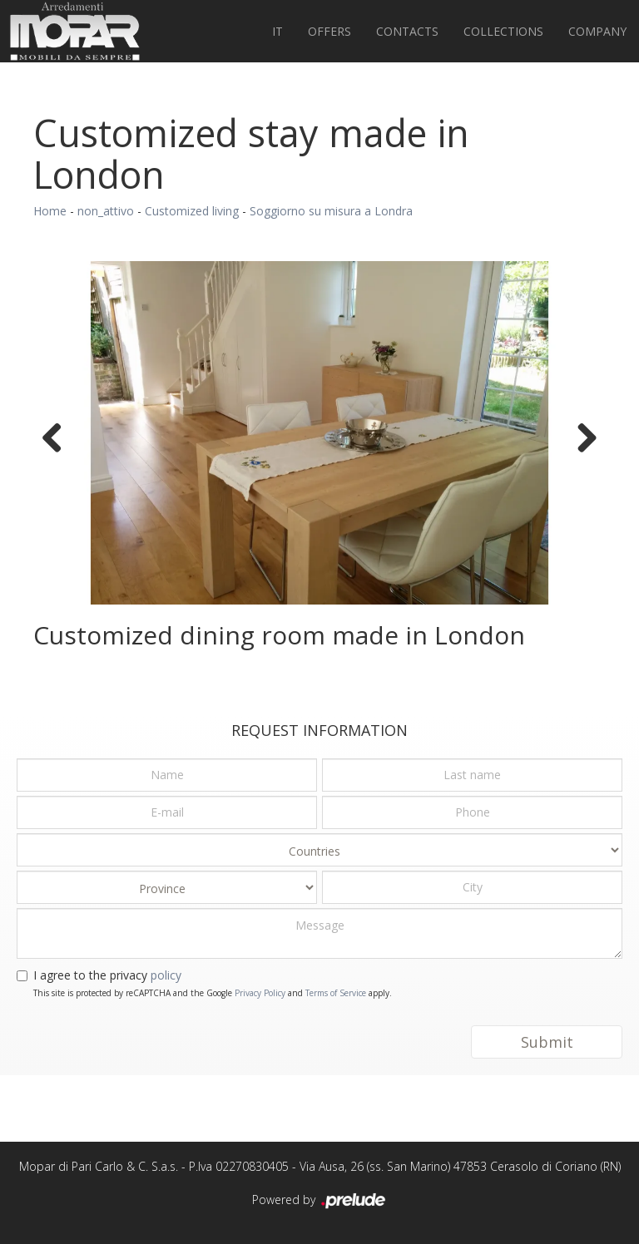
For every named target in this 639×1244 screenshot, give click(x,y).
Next (580, 436)
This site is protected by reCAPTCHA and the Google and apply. (212, 993)
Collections (503, 31)
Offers (329, 31)
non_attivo (105, 211)
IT (277, 31)
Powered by (320, 1201)
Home (50, 211)
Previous (58, 436)
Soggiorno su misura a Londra (331, 211)
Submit (547, 1042)
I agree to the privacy (107, 975)
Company (597, 31)
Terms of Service (335, 993)
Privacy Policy (260, 993)
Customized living (192, 211)
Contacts (407, 31)
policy (166, 975)
